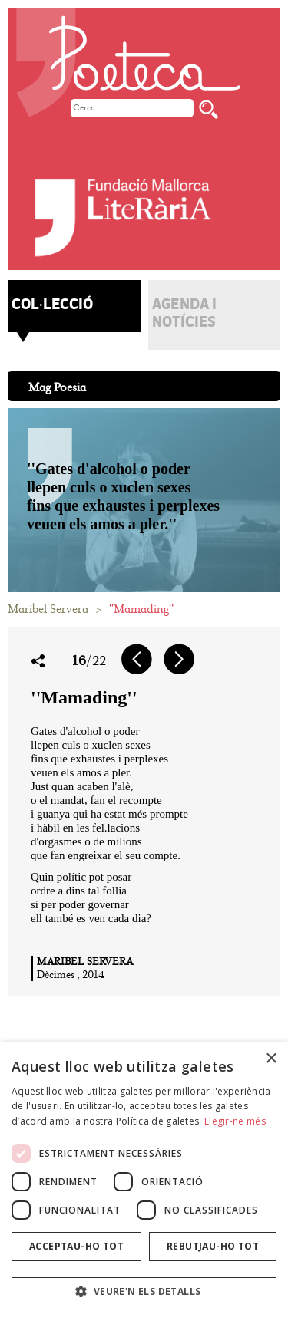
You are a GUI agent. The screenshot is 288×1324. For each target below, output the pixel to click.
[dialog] (144, 1183)
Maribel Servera (48, 609)
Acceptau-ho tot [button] (76, 1246)
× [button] (270, 1059)
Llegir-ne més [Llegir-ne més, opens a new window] (235, 1121)
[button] (144, 1291)
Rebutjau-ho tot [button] (213, 1246)
